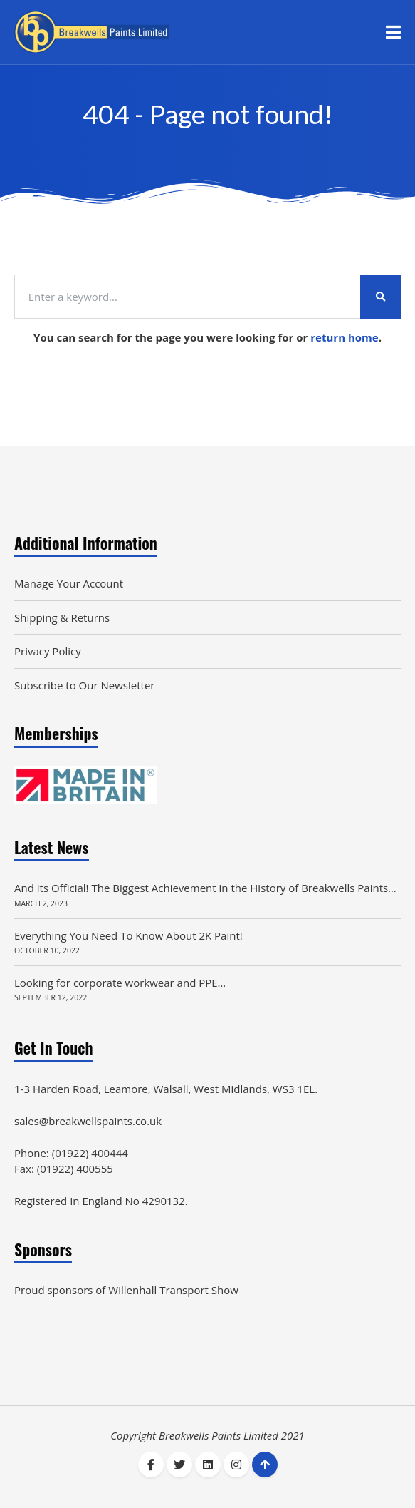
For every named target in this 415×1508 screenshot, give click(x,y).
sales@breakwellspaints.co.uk (88, 1121)
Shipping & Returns (62, 617)
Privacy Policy (47, 651)
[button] (393, 32)
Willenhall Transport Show (173, 1290)
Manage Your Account (68, 583)
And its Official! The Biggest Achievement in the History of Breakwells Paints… (205, 888)
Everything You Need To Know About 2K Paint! (128, 935)
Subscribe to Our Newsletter (84, 685)
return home (344, 337)
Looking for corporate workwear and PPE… (120, 982)
